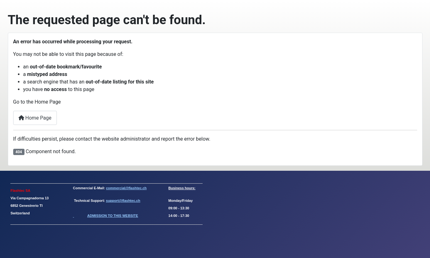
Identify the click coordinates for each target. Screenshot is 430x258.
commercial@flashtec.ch (126, 188)
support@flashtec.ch (123, 200)
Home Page (35, 118)
